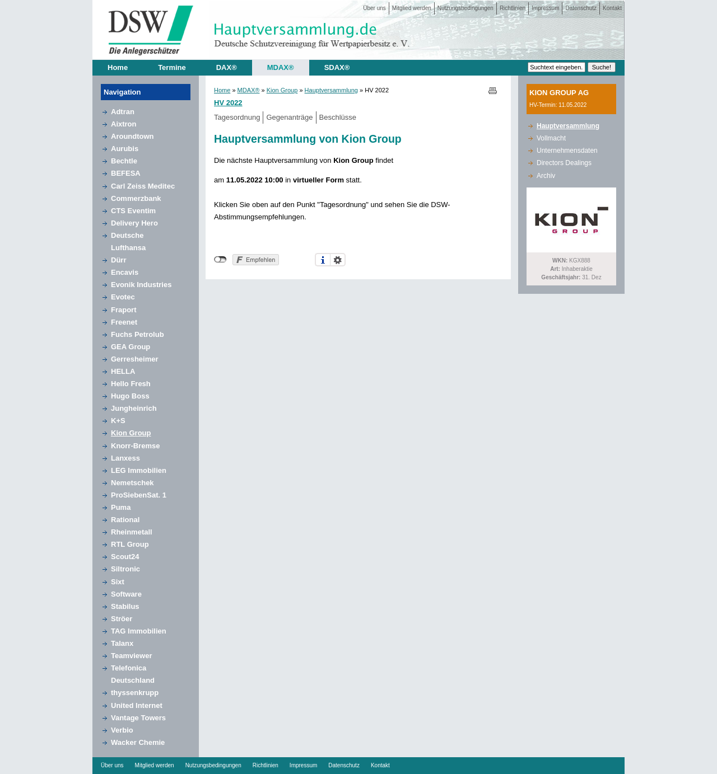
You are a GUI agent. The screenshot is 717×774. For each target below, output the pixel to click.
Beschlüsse (337, 117)
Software (126, 594)
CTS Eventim (133, 211)
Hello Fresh (131, 383)
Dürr (118, 260)
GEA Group (130, 347)
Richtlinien (512, 8)
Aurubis (124, 148)
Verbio (122, 730)
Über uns (374, 8)
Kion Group (131, 433)
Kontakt (612, 8)
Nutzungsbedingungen (465, 8)
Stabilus (125, 606)
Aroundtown (132, 136)
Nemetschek (132, 483)
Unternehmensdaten (567, 150)
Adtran (122, 111)
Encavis (124, 272)
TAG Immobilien (138, 631)
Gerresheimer (135, 359)
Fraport (124, 310)
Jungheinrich (134, 408)
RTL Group (130, 544)
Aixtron (124, 124)
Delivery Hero (134, 223)
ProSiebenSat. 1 (138, 495)
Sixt (117, 582)
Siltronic (125, 569)
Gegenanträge (289, 117)
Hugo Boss (130, 396)
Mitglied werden (411, 8)
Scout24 (125, 556)
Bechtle (124, 161)
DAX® (226, 67)
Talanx (122, 643)
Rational (125, 519)
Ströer (121, 618)
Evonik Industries (141, 284)
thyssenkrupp (135, 692)
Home (118, 67)
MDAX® (280, 67)
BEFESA (126, 173)
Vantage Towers (138, 718)
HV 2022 (228, 102)
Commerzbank (136, 198)
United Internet (136, 705)
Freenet (124, 322)
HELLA (123, 371)
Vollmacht (551, 138)
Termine (172, 67)
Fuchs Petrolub (137, 334)
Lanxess (125, 458)
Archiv (546, 176)
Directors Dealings (564, 163)
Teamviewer (131, 655)
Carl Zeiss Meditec (143, 186)
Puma (121, 507)
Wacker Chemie (138, 742)
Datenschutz (581, 8)
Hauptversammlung (331, 90)
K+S (118, 420)
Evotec (123, 297)
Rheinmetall (131, 532)
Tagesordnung (237, 117)
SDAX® (337, 67)
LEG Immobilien (138, 470)
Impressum (545, 8)
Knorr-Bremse (135, 446)
